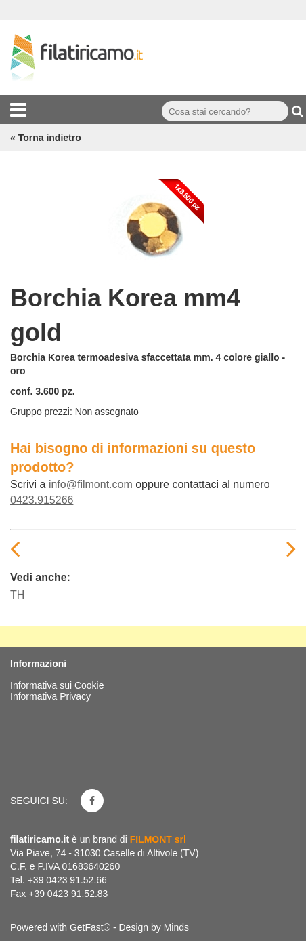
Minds (176, 927)
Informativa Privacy (50, 696)
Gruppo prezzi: (41, 411)
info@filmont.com (91, 484)
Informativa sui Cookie (57, 685)
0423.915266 (41, 500)
